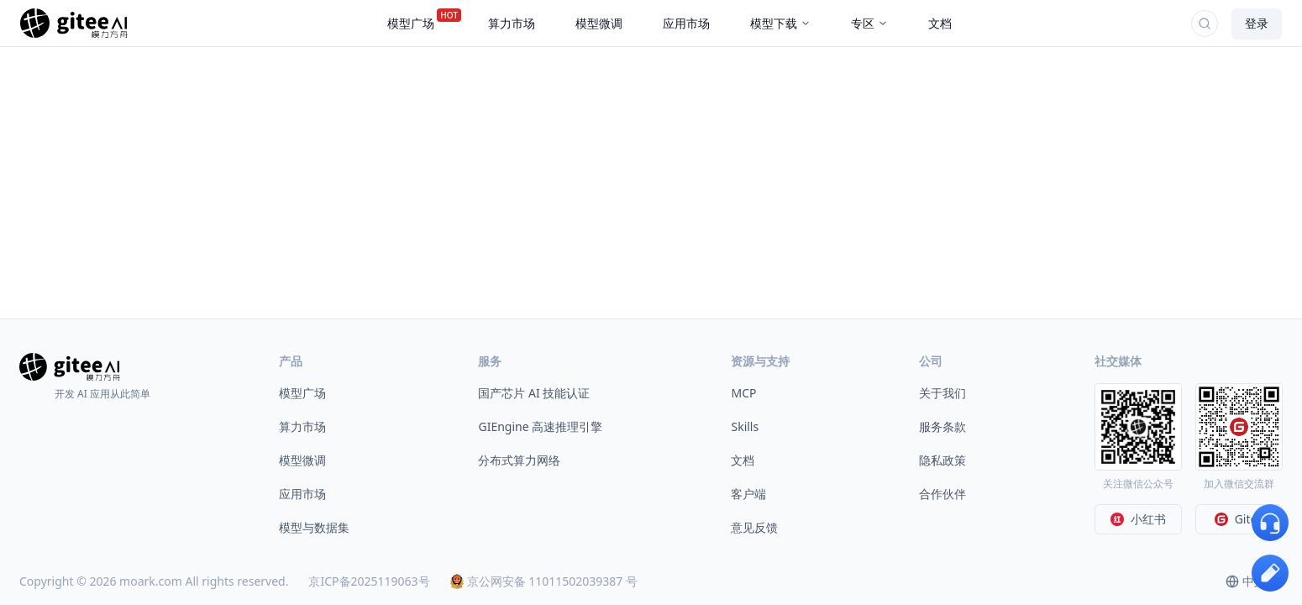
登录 (1256, 23)
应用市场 (302, 494)
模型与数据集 (314, 527)
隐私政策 (942, 460)
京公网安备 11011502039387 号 (544, 581)
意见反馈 (754, 527)
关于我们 (942, 393)
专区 (869, 23)
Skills (745, 426)
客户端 (748, 494)
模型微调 (302, 460)
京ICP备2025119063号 (368, 581)
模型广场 (302, 393)
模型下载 (780, 23)
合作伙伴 (942, 494)
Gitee (1239, 519)
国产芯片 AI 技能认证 (534, 393)
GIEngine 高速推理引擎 (540, 426)
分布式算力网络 (519, 460)
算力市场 (302, 426)
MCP (743, 393)
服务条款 (942, 426)
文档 (742, 460)
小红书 (1138, 519)
